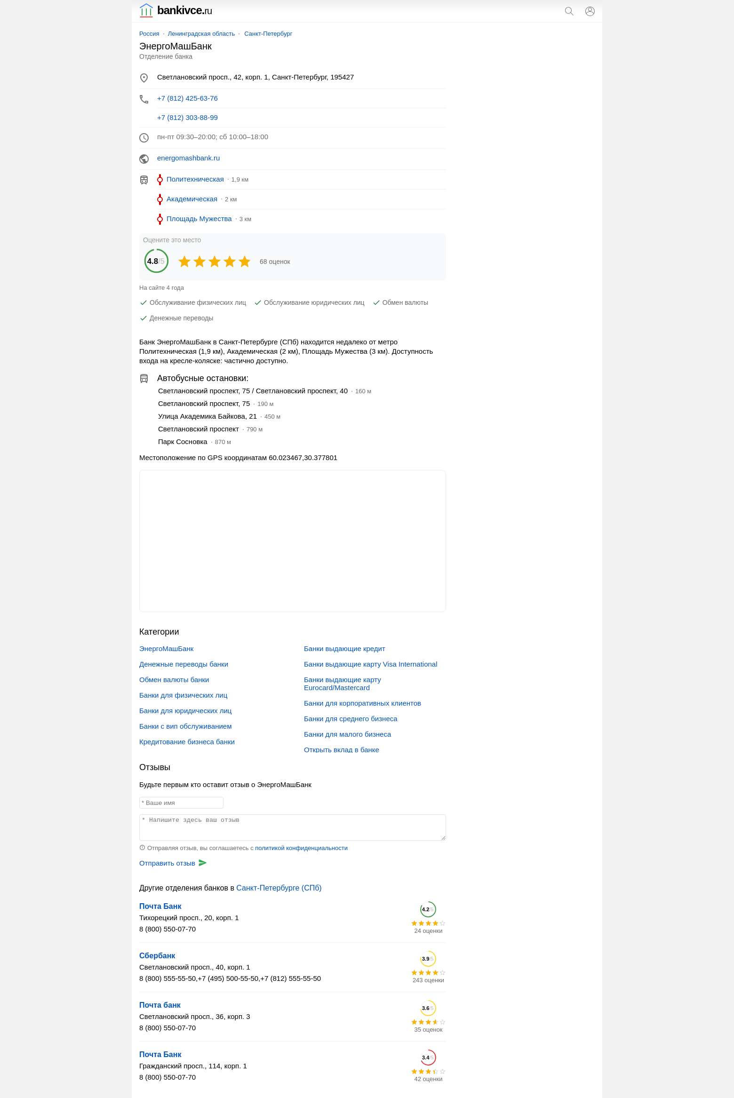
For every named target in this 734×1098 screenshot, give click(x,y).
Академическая (192, 199)
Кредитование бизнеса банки (187, 742)
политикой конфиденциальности (301, 847)
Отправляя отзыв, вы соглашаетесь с (243, 847)
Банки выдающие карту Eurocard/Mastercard (342, 684)
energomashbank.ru (188, 158)
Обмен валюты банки (174, 680)
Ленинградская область (201, 33)
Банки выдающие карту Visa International (371, 664)
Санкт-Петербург (268, 33)
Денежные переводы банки (183, 664)
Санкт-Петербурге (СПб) (278, 888)
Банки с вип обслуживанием (185, 726)
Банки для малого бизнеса (347, 734)
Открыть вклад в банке (341, 750)
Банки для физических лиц (183, 695)
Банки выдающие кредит (344, 648)
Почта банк (160, 1005)
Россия (149, 33)
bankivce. (175, 10)
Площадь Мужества (199, 219)
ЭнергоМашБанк (166, 648)
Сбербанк (157, 956)
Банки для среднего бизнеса (351, 719)
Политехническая (195, 179)
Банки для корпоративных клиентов (362, 703)
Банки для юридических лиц (185, 711)
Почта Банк (160, 906)
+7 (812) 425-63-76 (187, 98)
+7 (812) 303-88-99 (187, 117)
